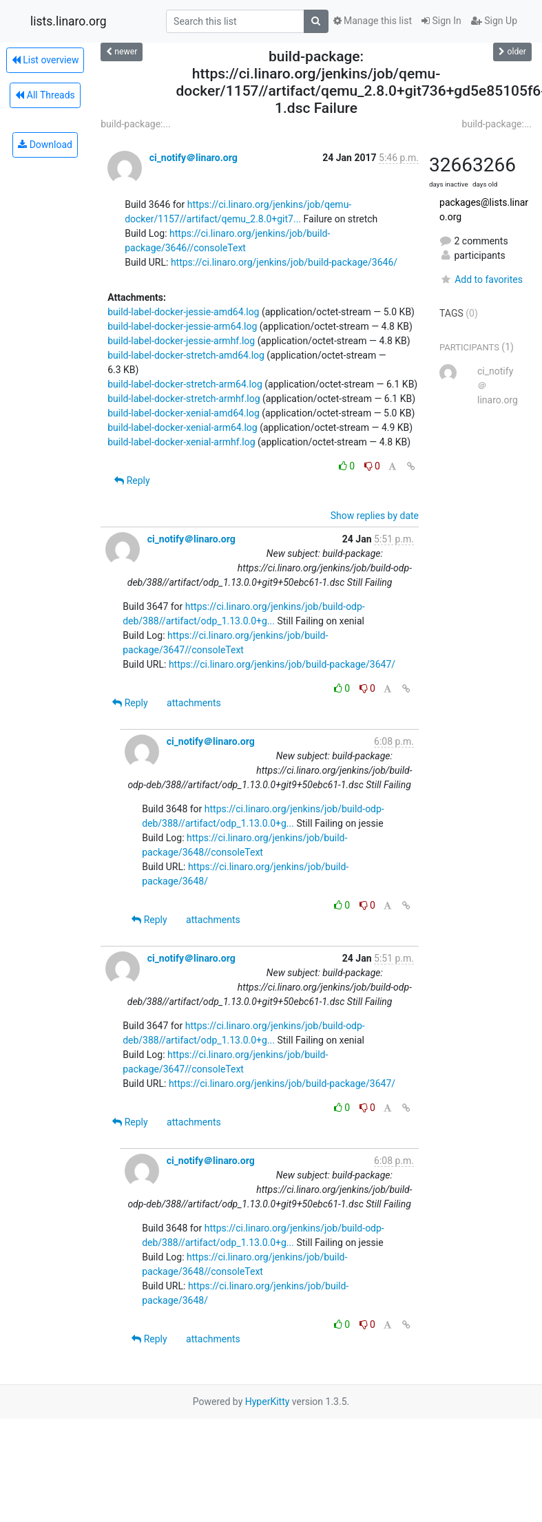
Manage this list (372, 20)
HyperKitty (267, 1401)
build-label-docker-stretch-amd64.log (185, 355)
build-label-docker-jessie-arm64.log (182, 326)
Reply (131, 480)
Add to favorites (481, 279)
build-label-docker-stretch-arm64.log (184, 384)
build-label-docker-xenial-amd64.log (183, 413)
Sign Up (494, 20)
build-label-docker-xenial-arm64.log (182, 427)
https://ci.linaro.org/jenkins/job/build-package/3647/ (282, 664)
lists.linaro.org (68, 21)
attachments (194, 702)
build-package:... (135, 123)
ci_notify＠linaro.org (193, 157)
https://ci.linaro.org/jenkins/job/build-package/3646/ (284, 262)
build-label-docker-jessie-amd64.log (183, 311)
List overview (45, 59)
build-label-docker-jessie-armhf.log (181, 340)
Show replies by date (375, 515)
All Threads (44, 95)
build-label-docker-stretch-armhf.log (183, 398)
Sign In (441, 20)
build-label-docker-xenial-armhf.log (181, 441)
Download (45, 144)
